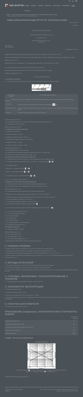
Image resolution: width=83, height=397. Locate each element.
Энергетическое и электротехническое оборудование (24, 14)
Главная (8, 14)
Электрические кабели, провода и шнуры (47, 14)
